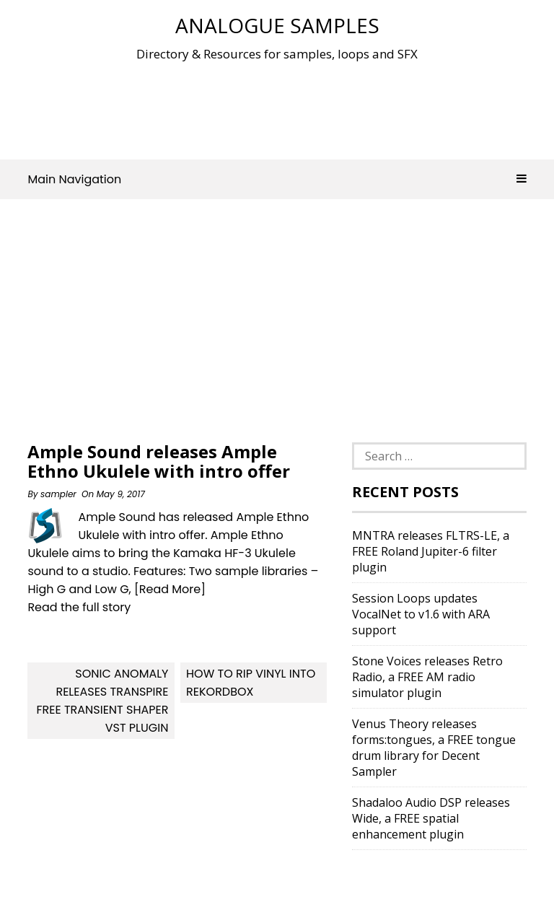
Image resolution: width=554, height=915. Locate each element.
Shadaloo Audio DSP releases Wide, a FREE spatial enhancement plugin (431, 818)
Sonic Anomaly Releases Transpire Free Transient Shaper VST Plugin (102, 700)
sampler (58, 494)
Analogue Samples (277, 25)
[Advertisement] (290, 107)
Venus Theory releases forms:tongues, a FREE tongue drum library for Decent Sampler (434, 747)
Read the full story (79, 607)
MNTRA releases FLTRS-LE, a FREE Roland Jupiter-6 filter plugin (430, 551)
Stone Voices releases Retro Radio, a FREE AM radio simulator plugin (427, 677)
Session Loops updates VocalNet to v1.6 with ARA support (421, 614)
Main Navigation (276, 179)
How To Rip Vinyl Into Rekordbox (250, 682)
